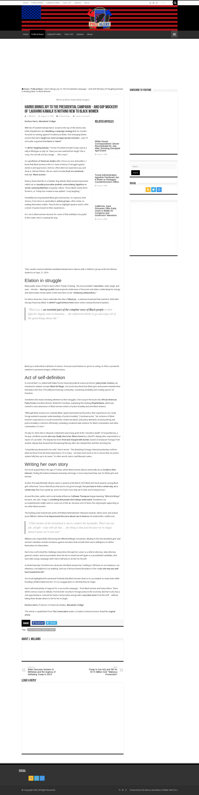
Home (25, 3)
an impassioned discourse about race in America (67, 516)
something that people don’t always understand (71, 499)
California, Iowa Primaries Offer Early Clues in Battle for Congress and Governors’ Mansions (106, 211)
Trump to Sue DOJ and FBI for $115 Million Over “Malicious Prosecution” (101, 671)
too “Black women (37, 174)
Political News (37, 3)
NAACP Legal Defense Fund (61, 302)
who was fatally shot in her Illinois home (65, 436)
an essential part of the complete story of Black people (73, 309)
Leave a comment (83, 116)
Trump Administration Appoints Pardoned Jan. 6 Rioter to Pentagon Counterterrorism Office (107, 178)
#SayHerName (97, 403)
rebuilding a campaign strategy (58, 131)
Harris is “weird (54, 141)
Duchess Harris (31, 121)
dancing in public (47, 289)
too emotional (77, 171)
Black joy (72, 299)
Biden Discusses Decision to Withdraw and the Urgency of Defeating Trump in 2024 (43, 671)
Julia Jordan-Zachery (105, 383)
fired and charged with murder (75, 440)
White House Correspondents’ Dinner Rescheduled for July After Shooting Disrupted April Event (107, 146)
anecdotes (98, 286)
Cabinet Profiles (53, 3)
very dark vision (90, 595)
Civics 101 (67, 3)
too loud (66, 171)
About (86, 3)
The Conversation (60, 611)
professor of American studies (42, 161)
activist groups (63, 201)
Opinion (77, 3)
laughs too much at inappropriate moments (60, 138)
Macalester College (47, 121)
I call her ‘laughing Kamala (36, 148)
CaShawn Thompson (80, 496)
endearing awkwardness (84, 293)
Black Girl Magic (57, 386)
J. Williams (31, 116)
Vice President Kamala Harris (41, 630)
